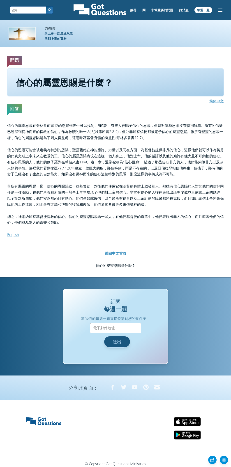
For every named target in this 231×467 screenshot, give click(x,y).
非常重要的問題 (162, 10)
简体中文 (216, 100)
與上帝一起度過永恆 (58, 33)
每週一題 (203, 10)
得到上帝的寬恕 (55, 39)
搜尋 (133, 10)
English (13, 234)
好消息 (184, 10)
